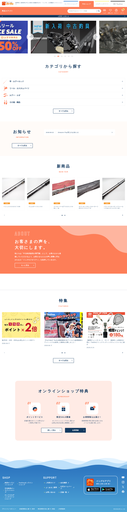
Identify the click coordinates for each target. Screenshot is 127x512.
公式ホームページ (66, 487)
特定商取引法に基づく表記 (46, 509)
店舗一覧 (63, 492)
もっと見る (25, 265)
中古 (86, 4)
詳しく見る (52, 430)
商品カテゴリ (7, 11)
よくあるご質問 (51, 487)
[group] (63, 37)
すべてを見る (63, 111)
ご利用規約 (61, 509)
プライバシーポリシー (9, 509)
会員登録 (75, 430)
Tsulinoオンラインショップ (26, 483)
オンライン (71, 4)
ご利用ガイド (50, 483)
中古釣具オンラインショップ (9, 490)
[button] (2, 16)
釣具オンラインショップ (9, 483)
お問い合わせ (50, 492)
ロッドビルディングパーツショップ (9, 497)
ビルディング (102, 4)
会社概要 (63, 483)
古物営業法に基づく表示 (27, 509)
